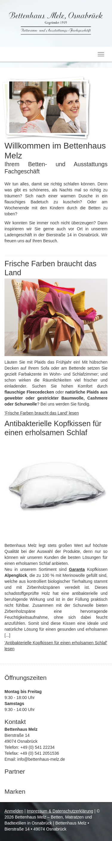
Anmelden (13, 811)
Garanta (77, 569)
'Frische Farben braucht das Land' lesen (41, 413)
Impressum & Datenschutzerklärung (60, 811)
